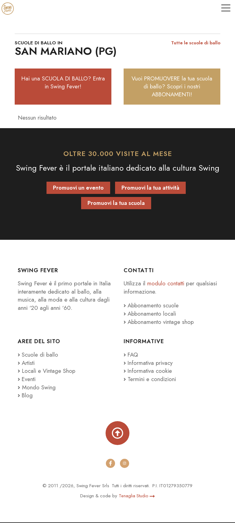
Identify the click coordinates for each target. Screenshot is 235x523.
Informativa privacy (149, 363)
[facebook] (110, 464)
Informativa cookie (148, 371)
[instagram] (124, 464)
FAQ (131, 355)
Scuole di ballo (38, 355)
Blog (25, 396)
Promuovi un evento (78, 188)
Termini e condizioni (150, 380)
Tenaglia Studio (136, 496)
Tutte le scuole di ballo (194, 42)
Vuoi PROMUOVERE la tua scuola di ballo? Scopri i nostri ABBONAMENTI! (172, 86)
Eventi (27, 380)
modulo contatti (167, 284)
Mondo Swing (39, 388)
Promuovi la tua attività (150, 188)
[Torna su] (117, 434)
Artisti (27, 363)
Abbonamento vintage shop (160, 322)
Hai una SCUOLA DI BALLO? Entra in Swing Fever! (63, 82)
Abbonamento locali (150, 314)
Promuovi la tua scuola (116, 204)
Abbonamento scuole (152, 306)
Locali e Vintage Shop (49, 371)
